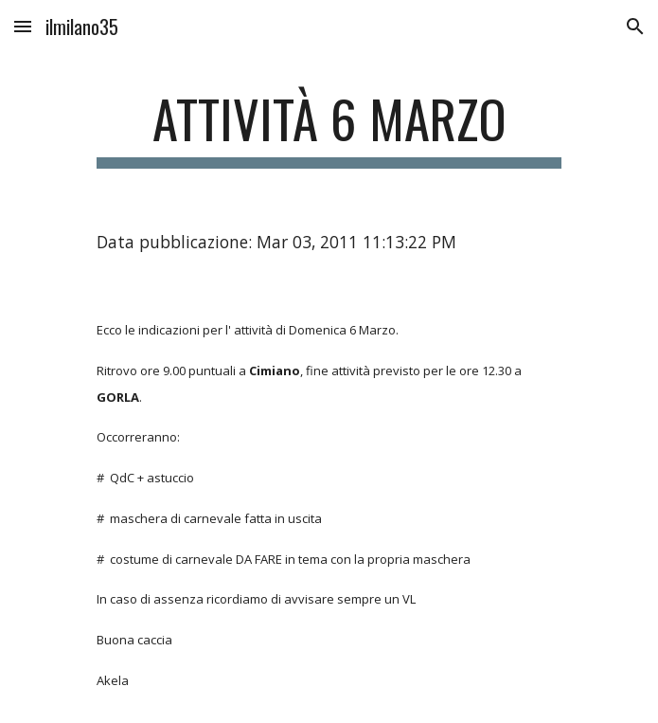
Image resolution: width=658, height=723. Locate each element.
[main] (329, 128)
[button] (22, 26)
